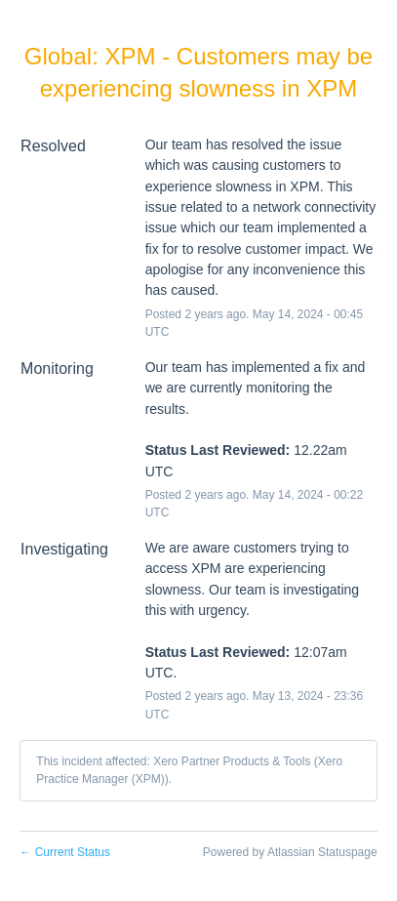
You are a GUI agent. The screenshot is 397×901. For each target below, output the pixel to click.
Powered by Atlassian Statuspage (290, 852)
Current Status (65, 852)
